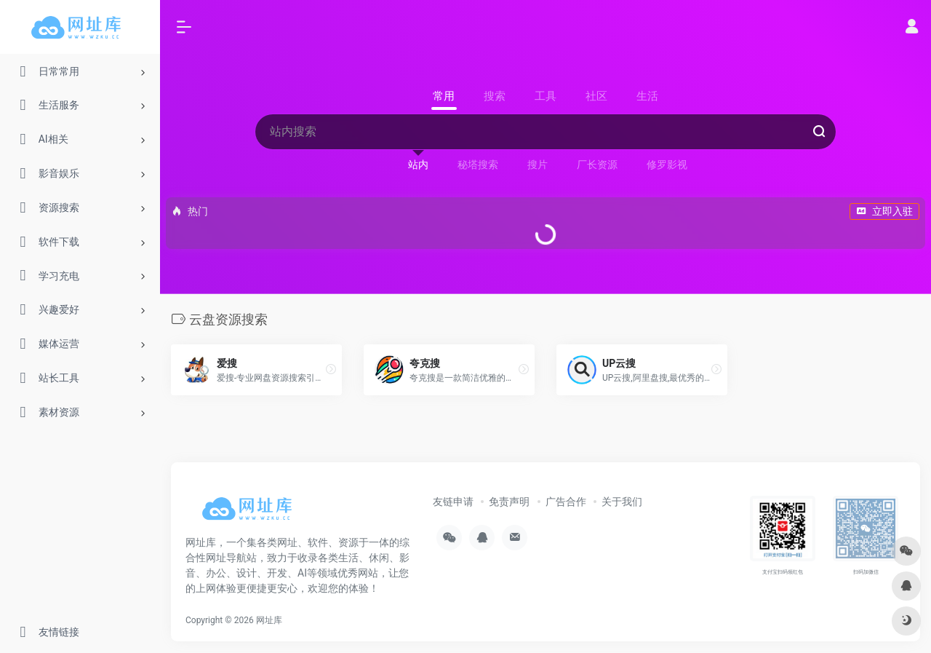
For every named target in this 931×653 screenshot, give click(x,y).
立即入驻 (884, 211)
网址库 (269, 620)
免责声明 (509, 501)
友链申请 (453, 501)
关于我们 (622, 501)
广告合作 (566, 501)
